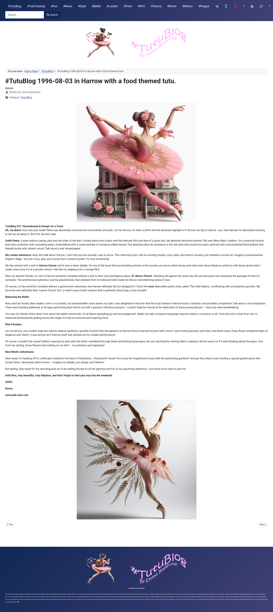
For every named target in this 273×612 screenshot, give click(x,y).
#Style (82, 6)
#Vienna (156, 6)
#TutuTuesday (36, 6)
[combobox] (24, 14)
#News (67, 6)
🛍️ (252, 6)
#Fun (54, 6)
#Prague (203, 6)
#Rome (171, 6)
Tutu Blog (26, 97)
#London (112, 6)
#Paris (128, 6)
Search (52, 14)
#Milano (187, 6)
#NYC (141, 6)
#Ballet (96, 6)
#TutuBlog (14, 6)
